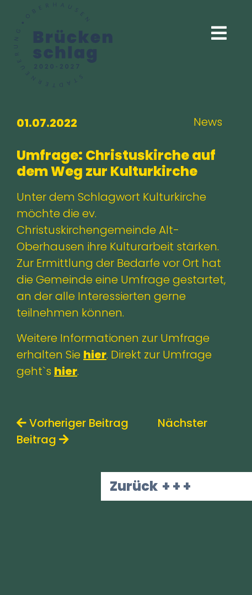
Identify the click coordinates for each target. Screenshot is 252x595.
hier (94, 354)
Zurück (134, 486)
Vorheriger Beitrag (72, 423)
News (208, 122)
